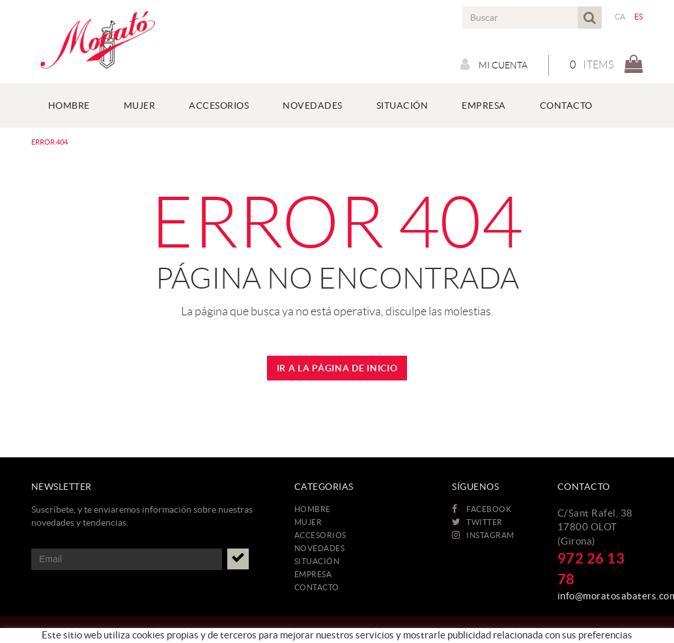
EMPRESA (313, 574)
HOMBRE (312, 509)
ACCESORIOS (320, 535)
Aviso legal (133, 636)
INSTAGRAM (483, 535)
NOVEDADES (319, 548)
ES (638, 16)
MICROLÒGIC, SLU (553, 633)
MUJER (308, 522)
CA (620, 16)
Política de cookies (66, 636)
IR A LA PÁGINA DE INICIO (337, 368)
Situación (317, 561)
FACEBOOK (481, 509)
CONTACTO (316, 587)
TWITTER (477, 522)
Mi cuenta (493, 64)
